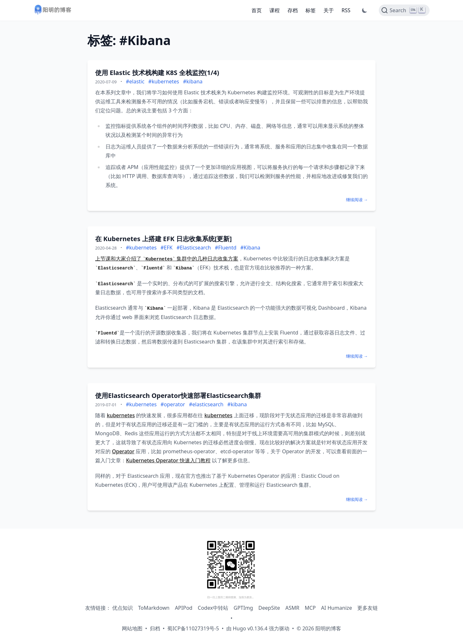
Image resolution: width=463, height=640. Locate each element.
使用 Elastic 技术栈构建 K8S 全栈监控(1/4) (157, 72)
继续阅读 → (357, 199)
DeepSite (269, 607)
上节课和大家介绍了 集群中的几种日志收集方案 (166, 258)
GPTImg (243, 607)
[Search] (404, 10)
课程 (274, 10)
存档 (292, 10)
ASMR (292, 607)
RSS (345, 10)
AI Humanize (336, 607)
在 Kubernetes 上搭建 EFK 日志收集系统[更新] (163, 238)
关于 (328, 10)
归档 (155, 628)
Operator (123, 451)
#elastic (135, 81)
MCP (310, 607)
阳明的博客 (328, 628)
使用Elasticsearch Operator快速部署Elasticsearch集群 (178, 395)
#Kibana (250, 247)
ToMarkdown (153, 607)
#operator (172, 404)
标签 (310, 10)
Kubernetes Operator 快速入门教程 (168, 460)
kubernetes (121, 415)
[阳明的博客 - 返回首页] (52, 10)
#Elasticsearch (194, 247)
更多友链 (367, 607)
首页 (256, 10)
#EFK (166, 247)
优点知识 (122, 607)
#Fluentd (225, 247)
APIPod (184, 607)
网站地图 (132, 628)
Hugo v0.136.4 (250, 628)
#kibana (193, 81)
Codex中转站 (213, 607)
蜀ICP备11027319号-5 (193, 628)
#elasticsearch (206, 404)
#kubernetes (163, 81)
